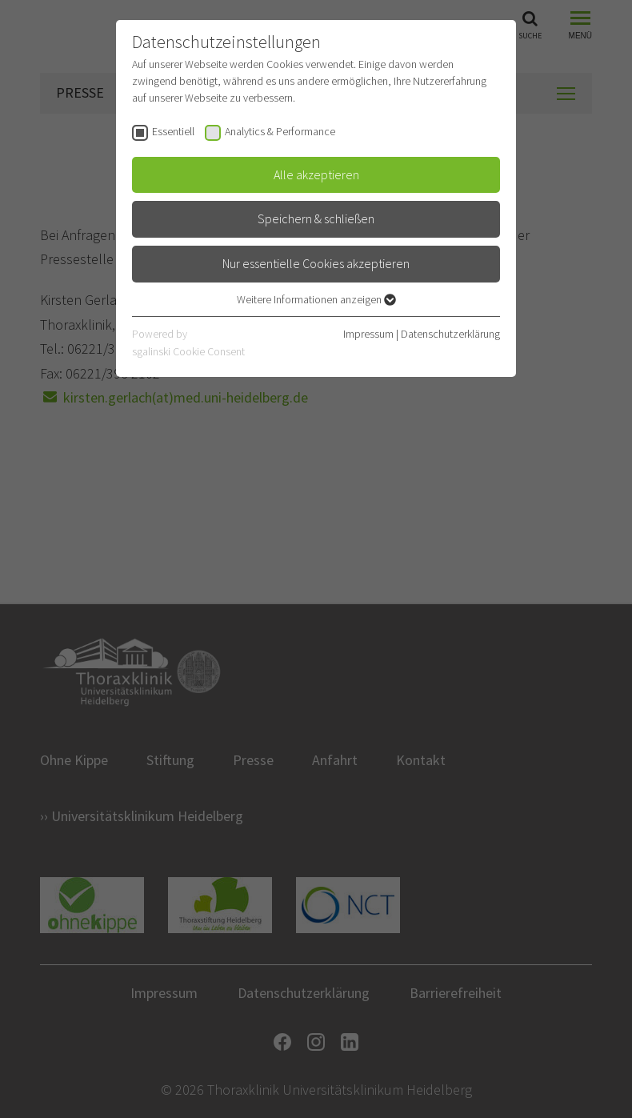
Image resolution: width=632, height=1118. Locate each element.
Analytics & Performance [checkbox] (280, 131)
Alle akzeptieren (316, 174)
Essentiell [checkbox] (173, 131)
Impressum (368, 334)
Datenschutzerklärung (450, 334)
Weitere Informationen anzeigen (316, 299)
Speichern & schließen (316, 218)
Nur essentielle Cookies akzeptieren (316, 263)
